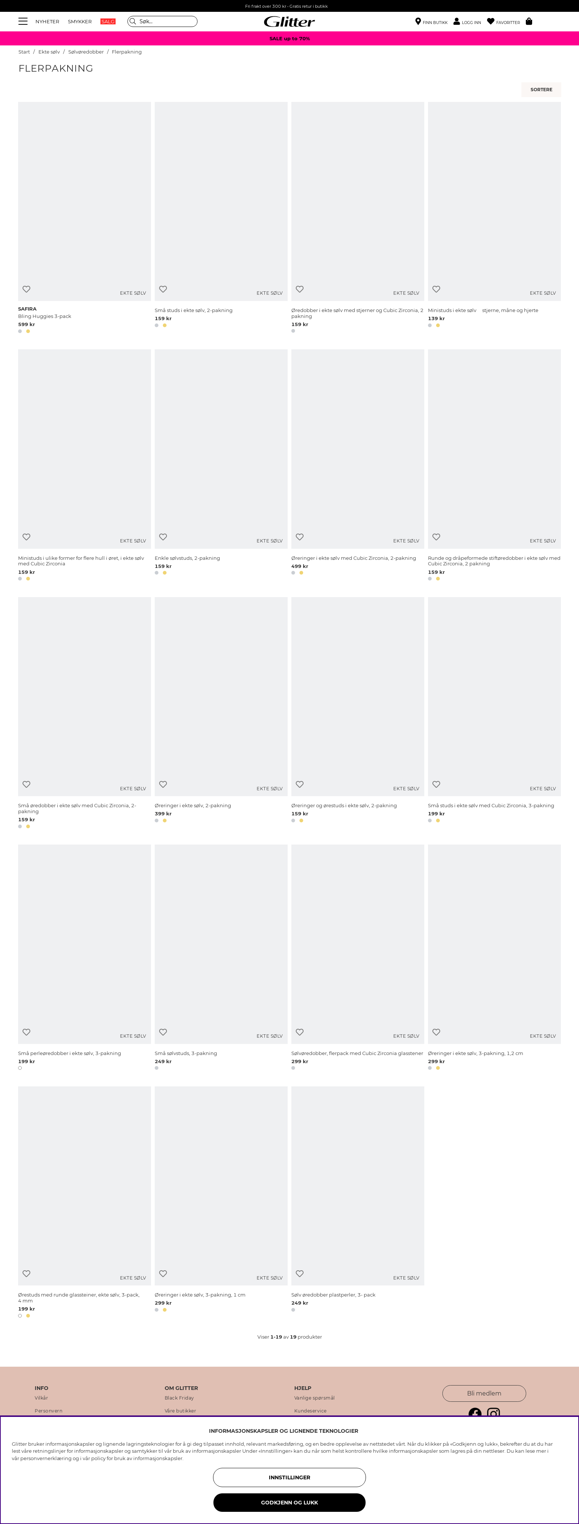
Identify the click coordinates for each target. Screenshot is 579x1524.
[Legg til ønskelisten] (26, 289)
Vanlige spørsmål (314, 1398)
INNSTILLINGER (289, 1477)
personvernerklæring (46, 1458)
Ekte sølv (49, 52)
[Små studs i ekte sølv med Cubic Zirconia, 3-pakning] (494, 714)
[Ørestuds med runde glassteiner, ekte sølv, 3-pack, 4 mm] (84, 1203)
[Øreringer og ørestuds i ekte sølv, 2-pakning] (357, 714)
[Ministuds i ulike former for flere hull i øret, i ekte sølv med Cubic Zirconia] (84, 466)
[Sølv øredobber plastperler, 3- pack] (357, 1203)
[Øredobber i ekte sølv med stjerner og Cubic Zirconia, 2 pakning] (357, 219)
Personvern (48, 1411)
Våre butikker (180, 1411)
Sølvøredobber (86, 52)
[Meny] (24, 21)
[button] (470, 21)
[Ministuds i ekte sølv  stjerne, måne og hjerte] (494, 219)
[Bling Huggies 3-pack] (84, 219)
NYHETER (47, 21)
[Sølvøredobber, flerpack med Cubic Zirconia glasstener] (357, 959)
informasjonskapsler (157, 1458)
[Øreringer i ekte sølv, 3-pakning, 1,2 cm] (494, 959)
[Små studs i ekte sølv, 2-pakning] (221, 219)
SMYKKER (80, 21)
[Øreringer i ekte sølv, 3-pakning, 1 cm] (221, 1203)
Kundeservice (310, 1411)
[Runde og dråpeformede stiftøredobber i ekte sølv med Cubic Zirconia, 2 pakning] (494, 466)
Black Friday (179, 1398)
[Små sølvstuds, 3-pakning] (221, 959)
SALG (108, 21)
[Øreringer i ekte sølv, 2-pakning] (221, 714)
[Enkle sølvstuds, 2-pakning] (221, 466)
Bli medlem (484, 1393)
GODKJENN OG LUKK (289, 1502)
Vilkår (41, 1398)
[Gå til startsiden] (289, 21)
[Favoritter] (506, 21)
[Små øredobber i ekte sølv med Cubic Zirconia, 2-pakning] (84, 714)
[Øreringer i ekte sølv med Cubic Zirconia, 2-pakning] (357, 466)
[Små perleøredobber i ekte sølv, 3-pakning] (84, 959)
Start (24, 52)
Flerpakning (127, 52)
